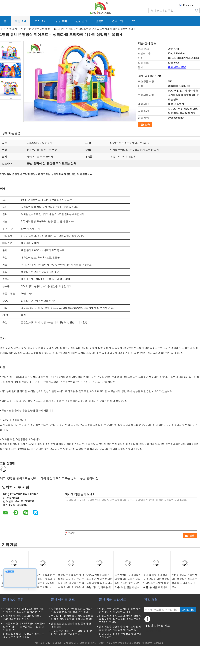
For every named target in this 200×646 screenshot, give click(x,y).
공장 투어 (61, 21)
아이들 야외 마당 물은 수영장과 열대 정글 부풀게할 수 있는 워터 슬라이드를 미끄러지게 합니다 (120, 619)
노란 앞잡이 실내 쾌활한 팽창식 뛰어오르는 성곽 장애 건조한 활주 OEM (128, 579)
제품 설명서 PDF (177, 67)
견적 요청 (118, 21)
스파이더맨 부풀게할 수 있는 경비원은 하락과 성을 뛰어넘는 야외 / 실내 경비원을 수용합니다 (43, 581)
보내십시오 (188, 609)
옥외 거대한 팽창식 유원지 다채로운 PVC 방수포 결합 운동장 (22, 618)
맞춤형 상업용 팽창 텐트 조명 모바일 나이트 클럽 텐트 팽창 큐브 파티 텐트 (72, 610)
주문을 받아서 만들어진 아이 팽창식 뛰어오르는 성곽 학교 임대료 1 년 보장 (184, 581)
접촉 (147, 124)
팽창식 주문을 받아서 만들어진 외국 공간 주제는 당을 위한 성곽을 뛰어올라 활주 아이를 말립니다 (71, 581)
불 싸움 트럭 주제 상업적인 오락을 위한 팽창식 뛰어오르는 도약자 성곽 (156, 579)
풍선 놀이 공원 (13, 599)
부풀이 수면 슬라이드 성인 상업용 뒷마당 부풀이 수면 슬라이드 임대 (120, 610)
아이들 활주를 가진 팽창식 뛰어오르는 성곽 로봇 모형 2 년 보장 (23, 635)
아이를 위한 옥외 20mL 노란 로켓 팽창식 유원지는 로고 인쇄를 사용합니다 (23, 610)
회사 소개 (41, 21)
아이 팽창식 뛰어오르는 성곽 (58, 478)
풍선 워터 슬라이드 (112, 599)
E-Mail (149, 625)
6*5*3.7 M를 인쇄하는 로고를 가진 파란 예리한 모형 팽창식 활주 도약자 (99, 579)
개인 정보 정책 (42, 643)
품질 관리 (81, 21)
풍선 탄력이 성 (89, 478)
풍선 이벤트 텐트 (63, 599)
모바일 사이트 (152, 630)
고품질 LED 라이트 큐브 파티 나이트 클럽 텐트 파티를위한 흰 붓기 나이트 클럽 (72, 618)
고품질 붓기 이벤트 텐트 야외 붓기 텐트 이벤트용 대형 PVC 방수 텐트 (72, 632)
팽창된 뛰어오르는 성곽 (22, 478)
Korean (188, 5)
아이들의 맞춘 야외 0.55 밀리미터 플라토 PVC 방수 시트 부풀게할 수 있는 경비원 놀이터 (24, 626)
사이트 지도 (162, 625)
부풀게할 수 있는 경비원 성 (35, 28)
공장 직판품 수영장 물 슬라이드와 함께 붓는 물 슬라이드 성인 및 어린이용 (120, 628)
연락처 (99, 21)
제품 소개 (21, 21)
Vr (133, 21)
